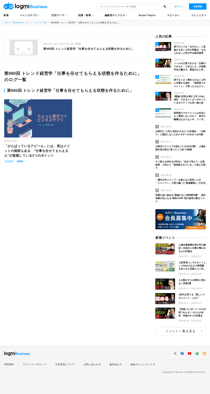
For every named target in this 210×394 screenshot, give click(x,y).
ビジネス (10, 161)
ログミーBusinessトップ (17, 23)
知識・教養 (84, 15)
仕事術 (21, 161)
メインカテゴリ (29, 15)
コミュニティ (198, 15)
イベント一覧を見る (181, 331)
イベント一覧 (40, 23)
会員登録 (197, 6)
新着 (6, 15)
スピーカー (173, 15)
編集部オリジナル (115, 15)
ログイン (178, 6)
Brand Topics (147, 15)
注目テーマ (57, 15)
